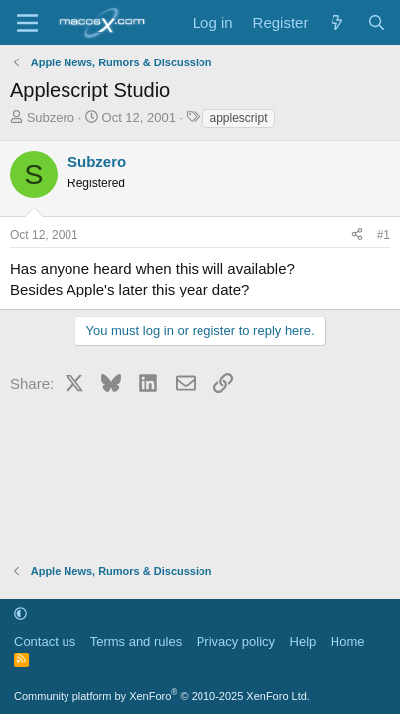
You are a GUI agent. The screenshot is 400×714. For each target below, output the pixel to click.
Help (303, 641)
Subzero (50, 117)
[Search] (376, 22)
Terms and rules (136, 641)
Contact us (44, 641)
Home (348, 641)
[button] (20, 613)
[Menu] (27, 23)
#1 (383, 235)
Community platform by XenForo (162, 696)
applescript (238, 118)
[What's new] (337, 22)
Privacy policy (236, 641)
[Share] (357, 235)
